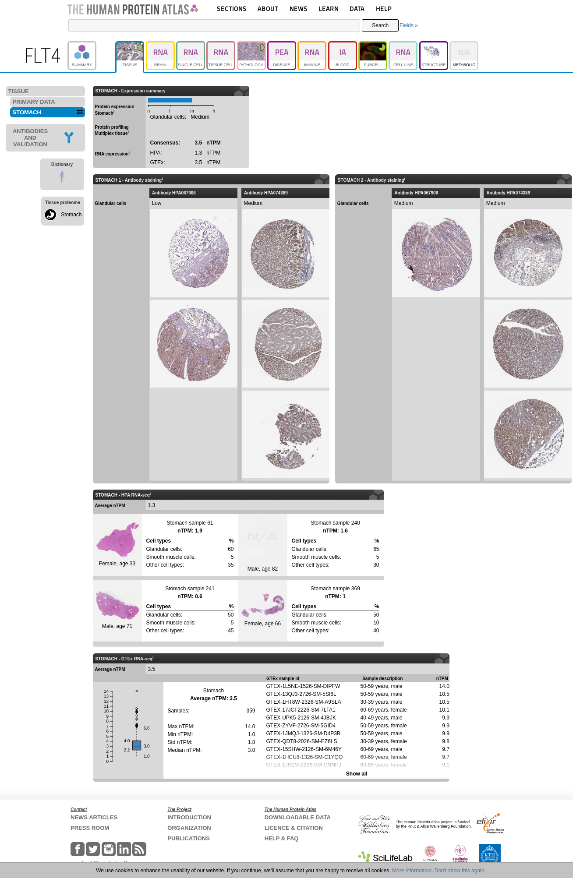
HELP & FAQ (282, 838)
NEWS (299, 8)
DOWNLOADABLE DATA (298, 817)
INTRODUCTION (189, 817)
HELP (384, 8)
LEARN (328, 8)
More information (412, 870)
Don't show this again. (460, 870)
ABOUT (268, 8)
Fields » (409, 25)
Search (380, 25)
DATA (357, 8)
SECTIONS (232, 8)
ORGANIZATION (189, 828)
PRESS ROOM (90, 828)
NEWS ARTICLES (94, 817)
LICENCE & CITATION (294, 828)
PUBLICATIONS (188, 838)
